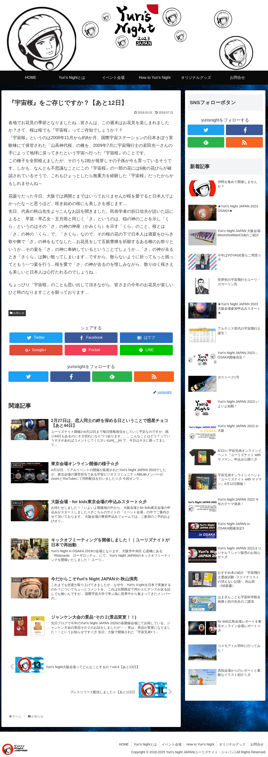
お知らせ (18, 313)
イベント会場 (171, 744)
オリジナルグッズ (232, 744)
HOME (124, 744)
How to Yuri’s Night (200, 744)
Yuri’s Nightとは (145, 744)
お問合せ (257, 744)
